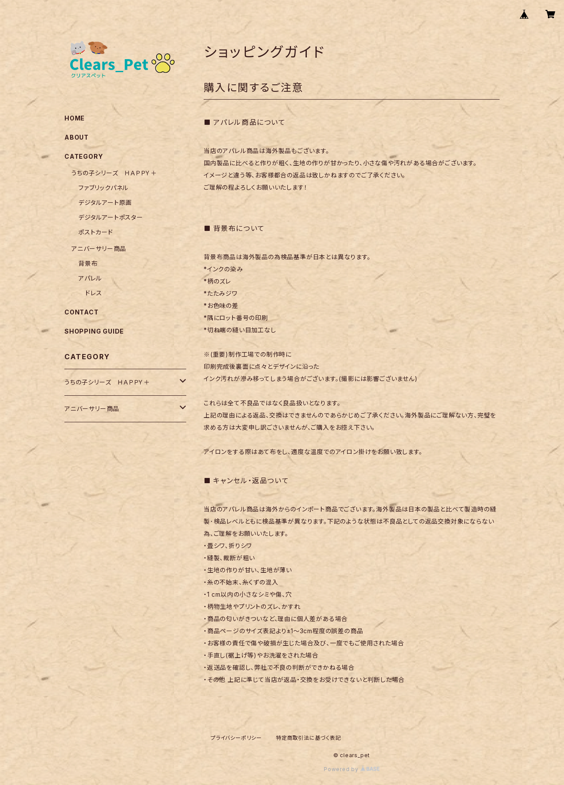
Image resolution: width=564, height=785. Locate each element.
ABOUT (76, 137)
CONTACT (81, 312)
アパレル (90, 278)
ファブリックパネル (103, 187)
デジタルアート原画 (105, 202)
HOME (74, 118)
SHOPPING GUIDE (94, 331)
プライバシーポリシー (236, 738)
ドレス (93, 293)
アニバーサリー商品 (98, 248)
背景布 (87, 263)
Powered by (351, 769)
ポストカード (95, 232)
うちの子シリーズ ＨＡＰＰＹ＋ (114, 173)
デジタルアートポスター (110, 217)
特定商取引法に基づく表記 (308, 738)
